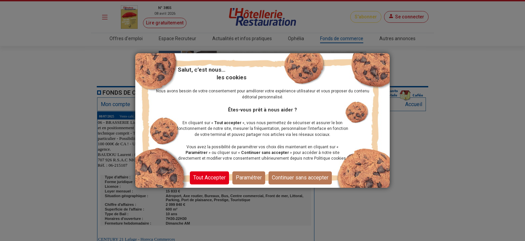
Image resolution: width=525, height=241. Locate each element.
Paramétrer (249, 177)
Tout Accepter (209, 177)
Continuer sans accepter (300, 177)
